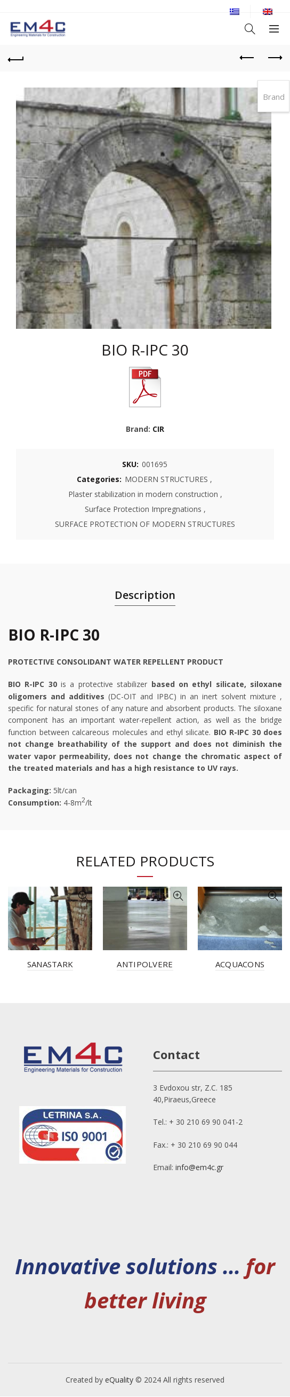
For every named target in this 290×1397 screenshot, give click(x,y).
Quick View (83, 896)
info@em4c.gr (199, 1167)
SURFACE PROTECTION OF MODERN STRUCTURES (145, 524)
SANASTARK (50, 964)
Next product (274, 57)
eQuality (119, 1380)
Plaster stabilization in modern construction (143, 494)
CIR (158, 429)
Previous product (247, 57)
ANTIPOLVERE (145, 964)
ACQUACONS (240, 964)
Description (145, 595)
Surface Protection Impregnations (143, 509)
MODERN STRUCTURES (166, 479)
